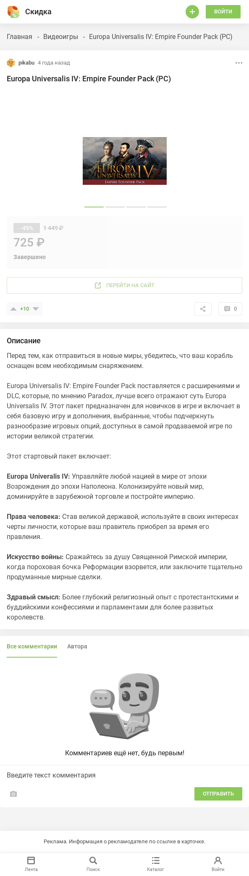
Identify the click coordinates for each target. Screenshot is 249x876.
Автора (77, 646)
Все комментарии (32, 646)
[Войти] (192, 11)
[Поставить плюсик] (13, 309)
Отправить (218, 793)
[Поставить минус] (35, 309)
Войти (223, 11)
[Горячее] (13, 11)
